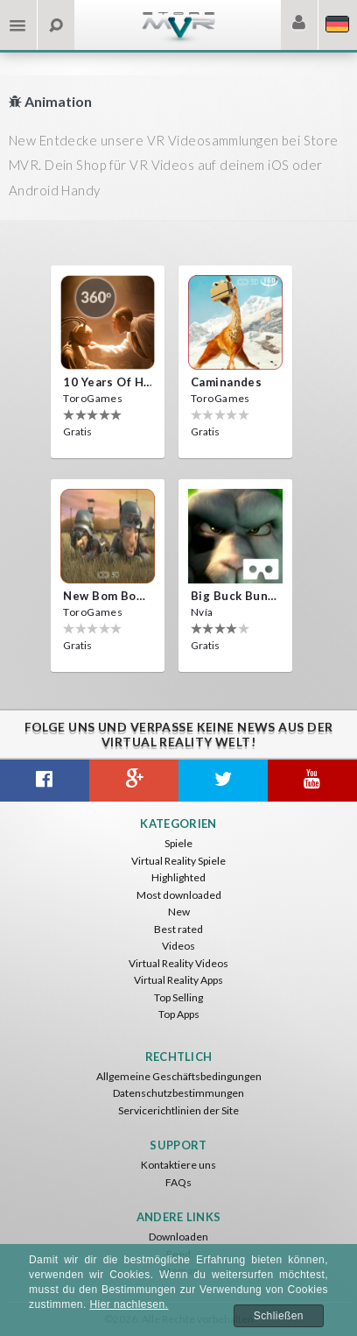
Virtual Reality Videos (178, 963)
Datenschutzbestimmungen (178, 1092)
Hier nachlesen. (128, 1304)
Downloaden (178, 1236)
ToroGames (92, 398)
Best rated (178, 929)
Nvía (202, 612)
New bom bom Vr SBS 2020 (107, 596)
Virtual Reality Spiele (178, 860)
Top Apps (179, 1014)
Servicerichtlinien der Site (178, 1110)
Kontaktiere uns (178, 1164)
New (179, 911)
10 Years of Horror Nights (107, 382)
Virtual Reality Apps (178, 979)
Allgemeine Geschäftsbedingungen (179, 1076)
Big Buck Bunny (235, 596)
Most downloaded (178, 894)
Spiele (178, 843)
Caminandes (226, 382)
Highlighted (178, 877)
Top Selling (178, 997)
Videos (178, 945)
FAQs (178, 1182)
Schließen (279, 1316)
